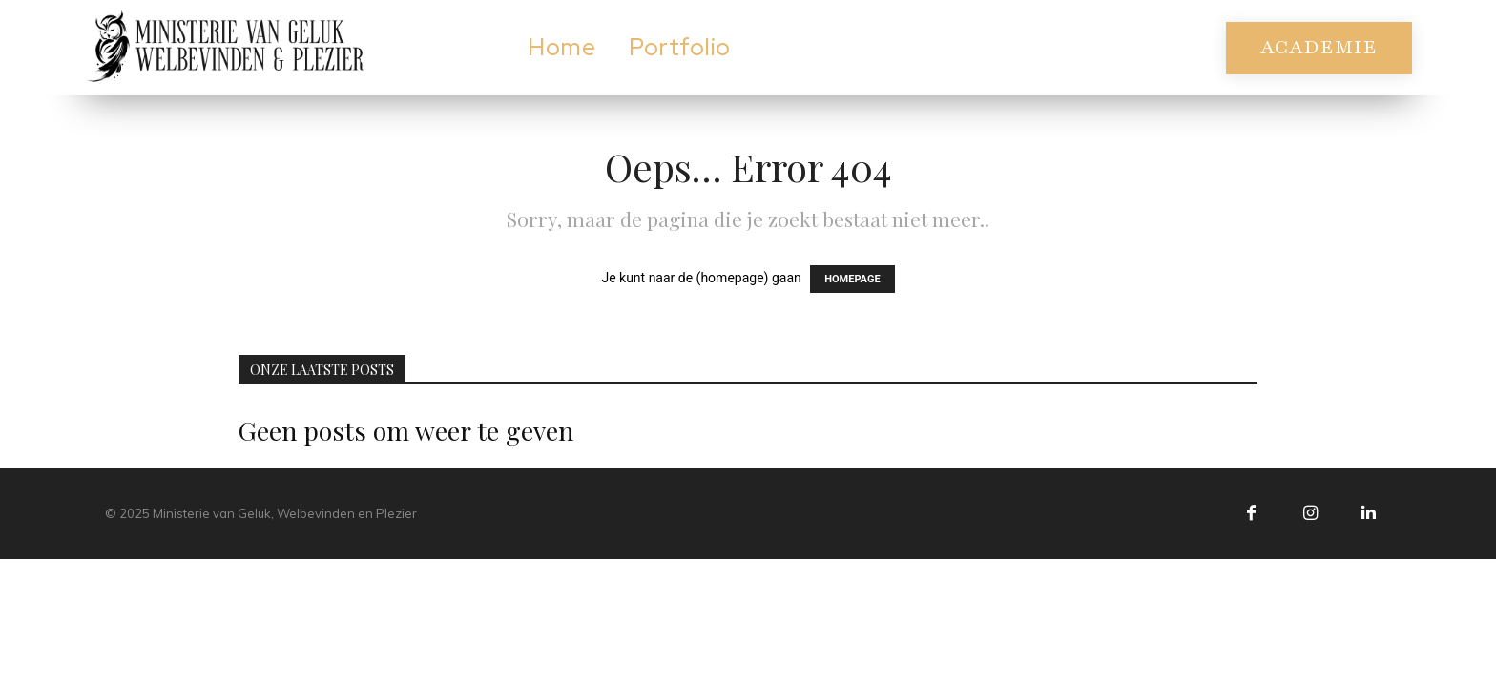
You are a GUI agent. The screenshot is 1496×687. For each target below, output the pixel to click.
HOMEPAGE (852, 279)
